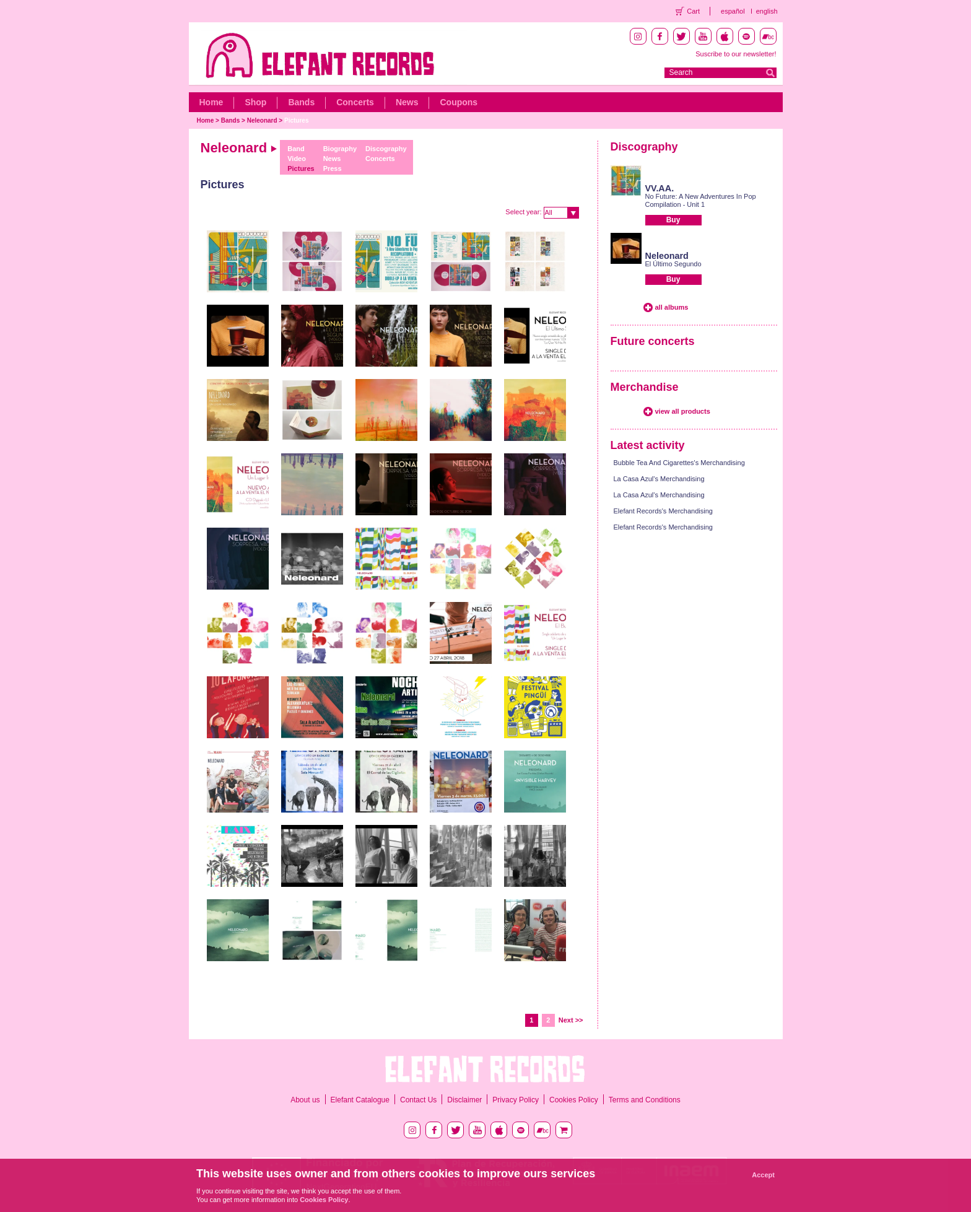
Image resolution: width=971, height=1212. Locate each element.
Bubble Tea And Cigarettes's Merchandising (679, 462)
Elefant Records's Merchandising (663, 511)
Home (211, 102)
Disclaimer (464, 1100)
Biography (340, 148)
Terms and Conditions (645, 1100)
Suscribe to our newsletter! (735, 54)
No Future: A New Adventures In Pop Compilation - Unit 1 (700, 200)
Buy (673, 220)
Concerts (355, 102)
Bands (301, 102)
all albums (672, 307)
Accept (763, 1175)
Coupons (458, 102)
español (733, 11)
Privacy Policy (515, 1100)
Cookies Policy (573, 1100)
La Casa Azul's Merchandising (659, 478)
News (407, 102)
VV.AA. (659, 188)
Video (296, 158)
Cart (693, 11)
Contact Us (418, 1100)
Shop (255, 102)
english (767, 11)
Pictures (296, 120)
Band (296, 148)
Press (332, 168)
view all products (682, 411)
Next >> (571, 1020)
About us (305, 1100)
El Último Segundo (673, 264)
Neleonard (262, 120)
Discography (386, 148)
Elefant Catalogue (360, 1100)
